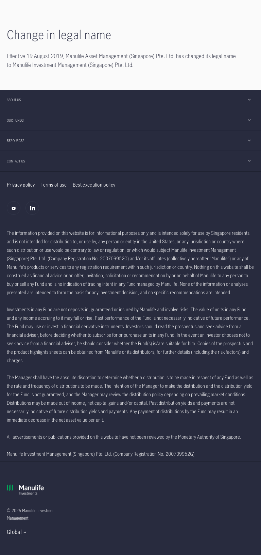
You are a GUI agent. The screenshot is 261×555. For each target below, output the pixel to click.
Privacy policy (21, 184)
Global (14, 532)
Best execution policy (94, 184)
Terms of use (54, 184)
